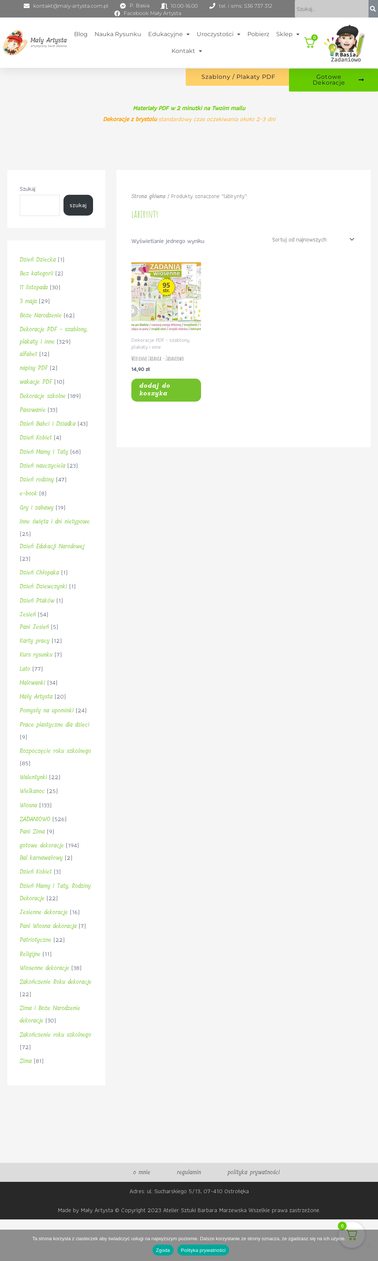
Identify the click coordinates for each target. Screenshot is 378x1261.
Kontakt (186, 50)
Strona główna (149, 202)
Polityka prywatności (203, 1250)
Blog (81, 34)
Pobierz (258, 34)
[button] (168, 35)
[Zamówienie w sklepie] (310, 246)
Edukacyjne (169, 34)
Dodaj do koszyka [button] (161, 400)
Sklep (288, 34)
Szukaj (27, 195)
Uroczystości (218, 34)
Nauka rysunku (117, 34)
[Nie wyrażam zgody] (369, 1245)
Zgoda (163, 1250)
